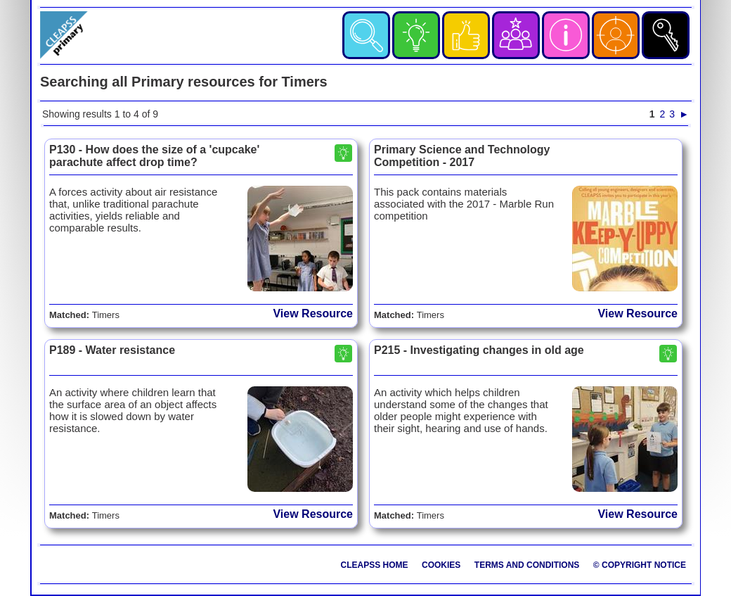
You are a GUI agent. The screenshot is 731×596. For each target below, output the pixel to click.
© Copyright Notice (639, 565)
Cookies (441, 565)
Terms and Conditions (527, 565)
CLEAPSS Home (374, 565)
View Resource (313, 313)
